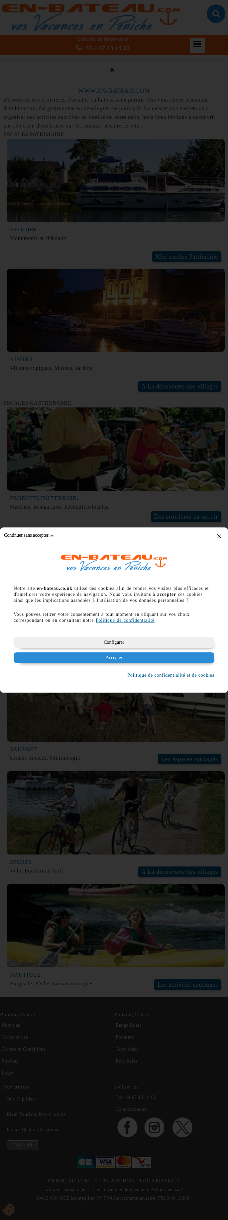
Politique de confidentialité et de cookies (170, 675)
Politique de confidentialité (125, 620)
